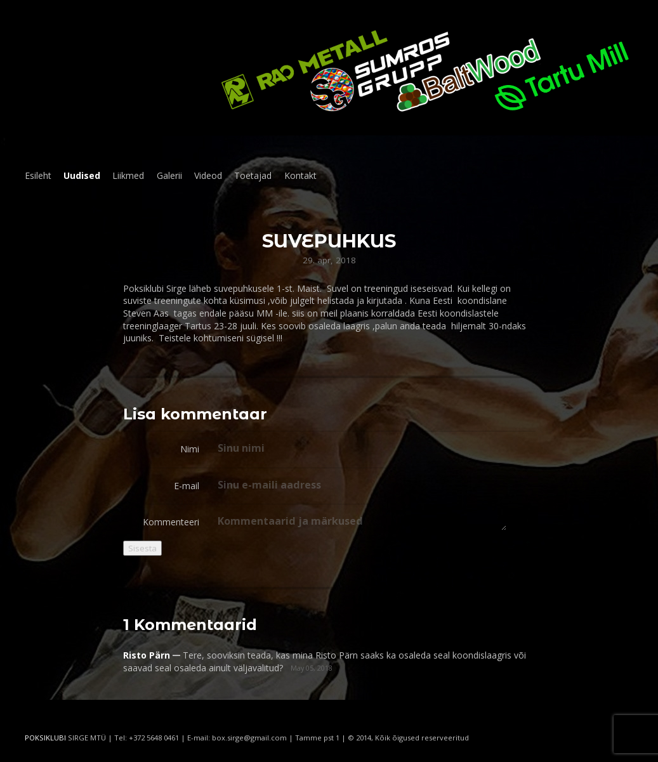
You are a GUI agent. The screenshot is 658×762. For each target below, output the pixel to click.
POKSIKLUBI (45, 737)
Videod (208, 175)
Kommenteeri (171, 522)
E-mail (186, 486)
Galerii (169, 175)
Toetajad (253, 175)
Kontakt (300, 175)
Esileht (38, 175)
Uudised (81, 175)
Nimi (189, 449)
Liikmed (128, 175)
